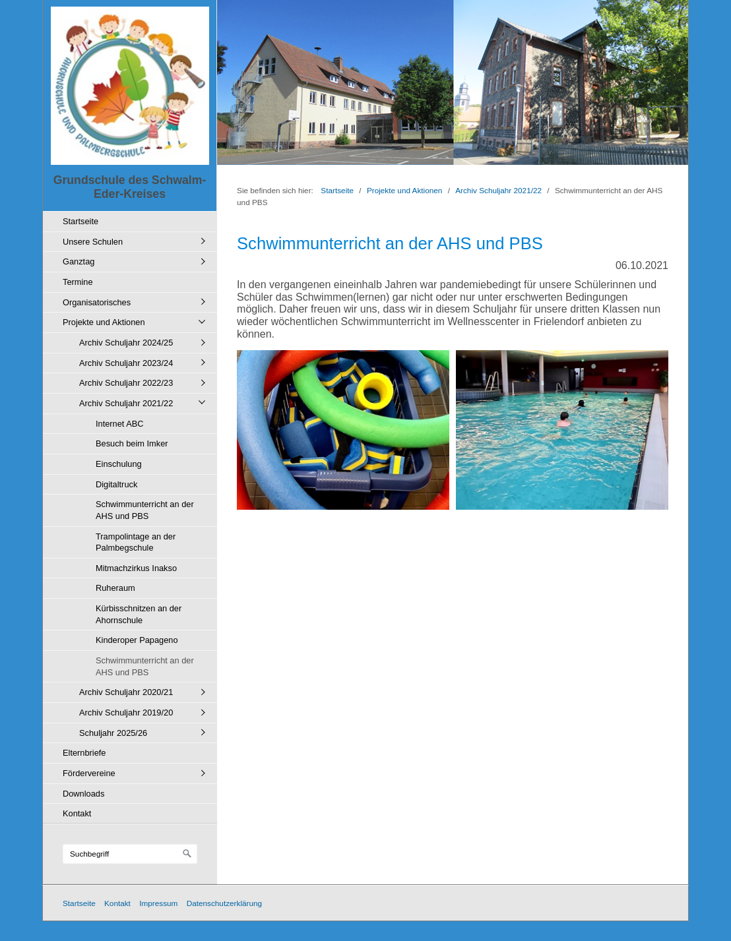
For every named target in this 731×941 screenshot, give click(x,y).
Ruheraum (115, 588)
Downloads (83, 794)
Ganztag (78, 261)
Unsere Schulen (93, 242)
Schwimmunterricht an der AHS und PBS (145, 510)
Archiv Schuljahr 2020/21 (126, 692)
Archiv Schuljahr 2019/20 (126, 712)
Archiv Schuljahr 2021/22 (126, 403)
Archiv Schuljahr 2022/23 (126, 383)
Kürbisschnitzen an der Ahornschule (138, 614)
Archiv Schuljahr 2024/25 (126, 343)
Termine (78, 282)
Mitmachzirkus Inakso (136, 568)
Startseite (80, 221)
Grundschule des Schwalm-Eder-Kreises (130, 186)
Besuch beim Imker (132, 443)
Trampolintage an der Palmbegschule (135, 542)
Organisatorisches (97, 302)
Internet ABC (120, 424)
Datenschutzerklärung (224, 903)
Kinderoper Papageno (137, 640)
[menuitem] (133, 221)
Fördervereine (89, 773)
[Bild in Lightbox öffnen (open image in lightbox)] (343, 430)
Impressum (158, 903)
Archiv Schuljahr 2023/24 (126, 363)
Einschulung (119, 464)
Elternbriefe (84, 753)
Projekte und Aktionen (104, 322)
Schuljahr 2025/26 (113, 733)
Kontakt (77, 813)
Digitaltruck (116, 484)
